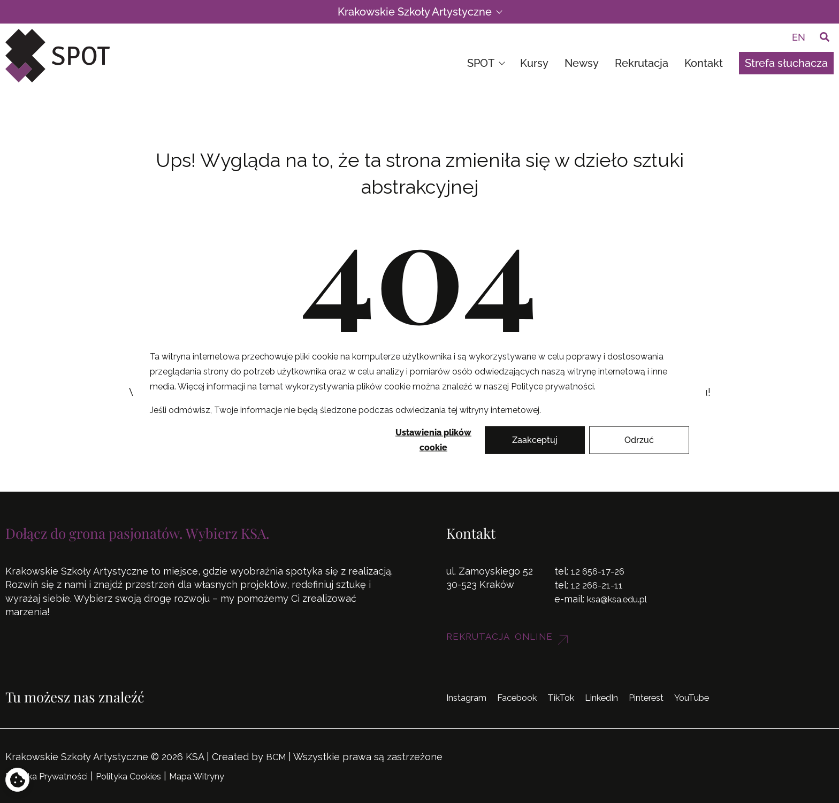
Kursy (534, 63)
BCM (276, 756)
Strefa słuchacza (786, 63)
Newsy (582, 63)
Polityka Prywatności (53, 775)
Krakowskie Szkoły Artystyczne (419, 12)
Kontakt (703, 63)
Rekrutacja (641, 63)
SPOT (485, 63)
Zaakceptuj (535, 439)
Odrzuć (639, 439)
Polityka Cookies (148, 775)
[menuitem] (798, 37)
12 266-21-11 (597, 585)
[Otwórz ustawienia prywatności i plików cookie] (17, 778)
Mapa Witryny (226, 775)
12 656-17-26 (599, 571)
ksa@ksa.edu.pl (621, 598)
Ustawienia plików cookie (433, 440)
